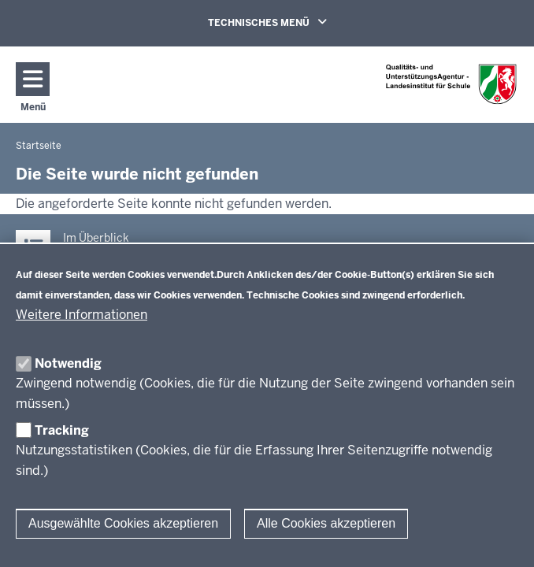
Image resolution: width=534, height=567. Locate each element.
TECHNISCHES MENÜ (290, 22)
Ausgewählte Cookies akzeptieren (123, 523)
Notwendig (68, 363)
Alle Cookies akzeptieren (326, 523)
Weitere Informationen (81, 314)
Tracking (62, 430)
